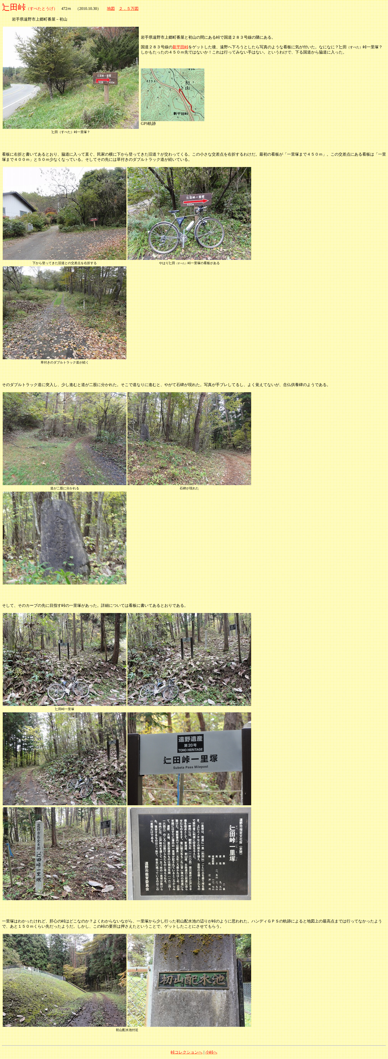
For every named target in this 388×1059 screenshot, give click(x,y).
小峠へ (211, 1052)
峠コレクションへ (186, 1052)
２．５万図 (129, 8)
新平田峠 (180, 47)
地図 (111, 8)
